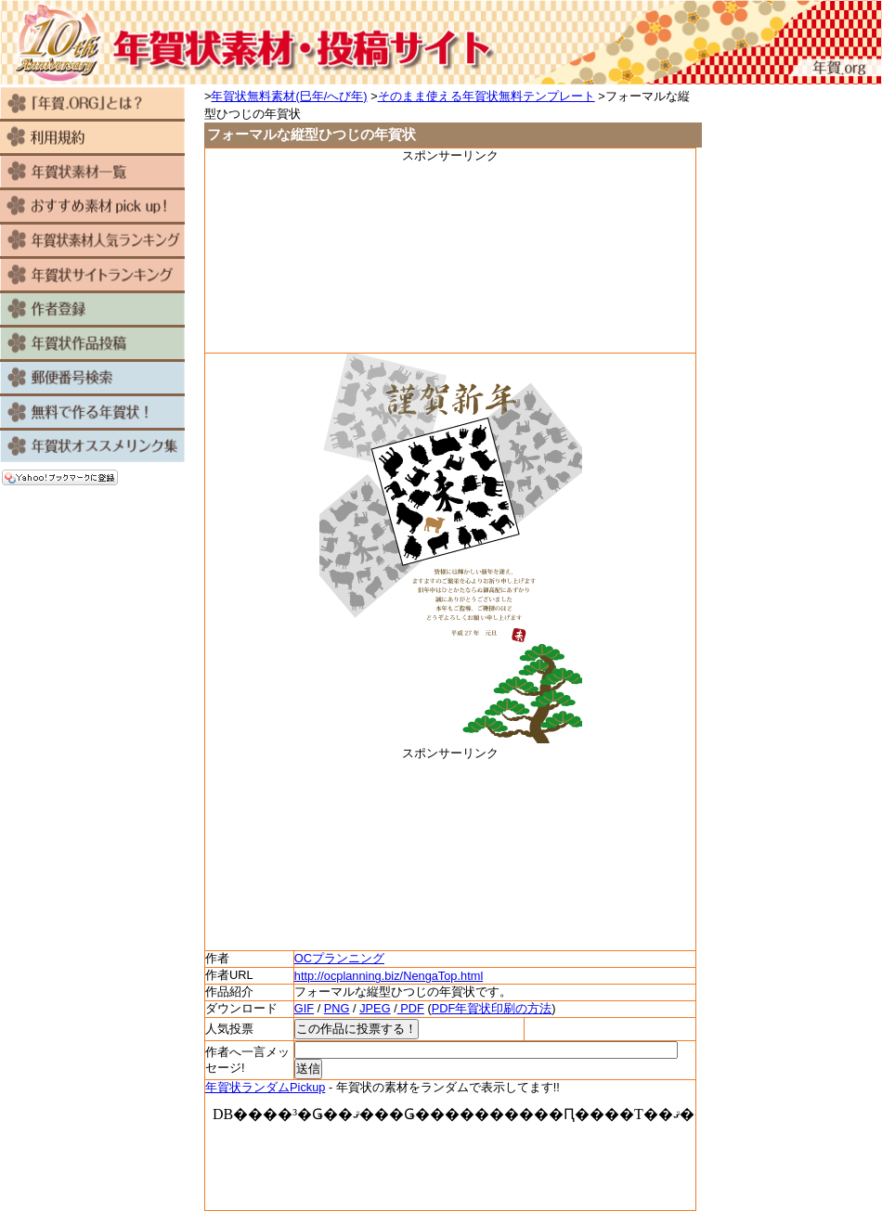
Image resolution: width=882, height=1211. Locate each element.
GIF (304, 1008)
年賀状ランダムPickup (265, 1087)
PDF (410, 1008)
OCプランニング (339, 958)
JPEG (374, 1008)
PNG (337, 1008)
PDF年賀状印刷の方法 (492, 1008)
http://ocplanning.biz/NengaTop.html (388, 976)
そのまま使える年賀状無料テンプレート (486, 96)
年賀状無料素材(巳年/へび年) (289, 96)
